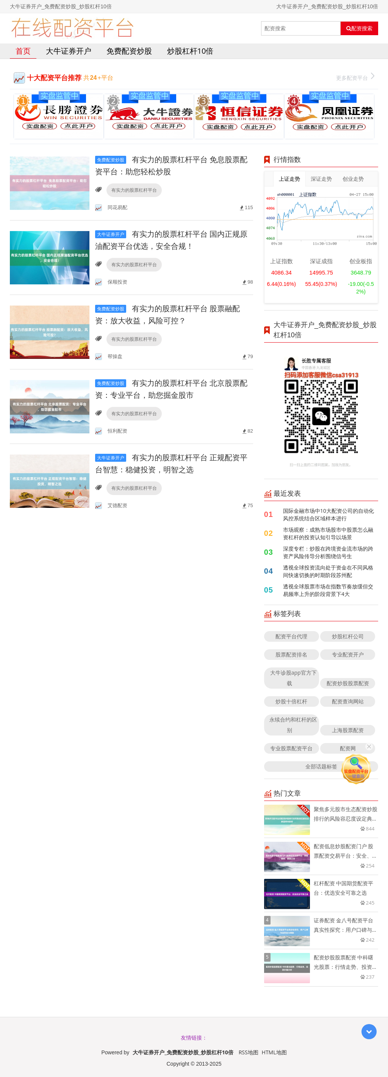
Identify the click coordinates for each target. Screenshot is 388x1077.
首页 (23, 51)
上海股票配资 (348, 730)
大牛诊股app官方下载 (293, 678)
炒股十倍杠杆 (291, 701)
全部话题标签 (321, 766)
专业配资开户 (348, 654)
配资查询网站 (348, 701)
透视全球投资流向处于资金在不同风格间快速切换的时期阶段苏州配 (328, 571)
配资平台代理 (291, 636)
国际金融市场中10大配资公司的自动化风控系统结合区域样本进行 (328, 514)
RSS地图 (248, 1052)
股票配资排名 (291, 654)
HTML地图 (274, 1052)
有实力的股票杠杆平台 (134, 190)
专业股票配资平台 (291, 748)
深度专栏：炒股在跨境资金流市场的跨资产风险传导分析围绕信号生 (328, 552)
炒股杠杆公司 (348, 636)
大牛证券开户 (68, 51)
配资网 (348, 748)
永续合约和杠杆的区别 (293, 725)
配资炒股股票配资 (348, 683)
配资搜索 (359, 28)
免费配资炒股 (129, 51)
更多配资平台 (355, 77)
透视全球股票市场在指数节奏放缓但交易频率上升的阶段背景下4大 (328, 590)
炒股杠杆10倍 (190, 51)
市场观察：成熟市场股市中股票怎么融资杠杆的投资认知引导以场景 (328, 533)
